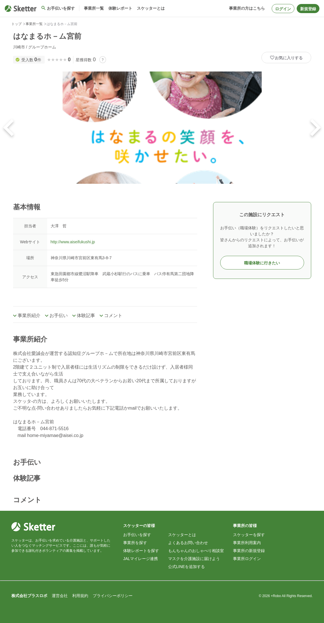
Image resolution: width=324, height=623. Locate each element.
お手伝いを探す (137, 534)
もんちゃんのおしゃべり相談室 (196, 550)
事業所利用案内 (247, 542)
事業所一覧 (34, 24)
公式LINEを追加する (186, 566)
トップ (16, 24)
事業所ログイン (247, 558)
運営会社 (60, 595)
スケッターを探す (249, 534)
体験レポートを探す (141, 550)
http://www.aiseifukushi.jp (73, 242)
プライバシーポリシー (113, 595)
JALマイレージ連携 (140, 558)
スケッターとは (182, 534)
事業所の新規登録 (249, 550)
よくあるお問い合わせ (188, 542)
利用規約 (80, 595)
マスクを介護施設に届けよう (194, 558)
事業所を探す (135, 542)
